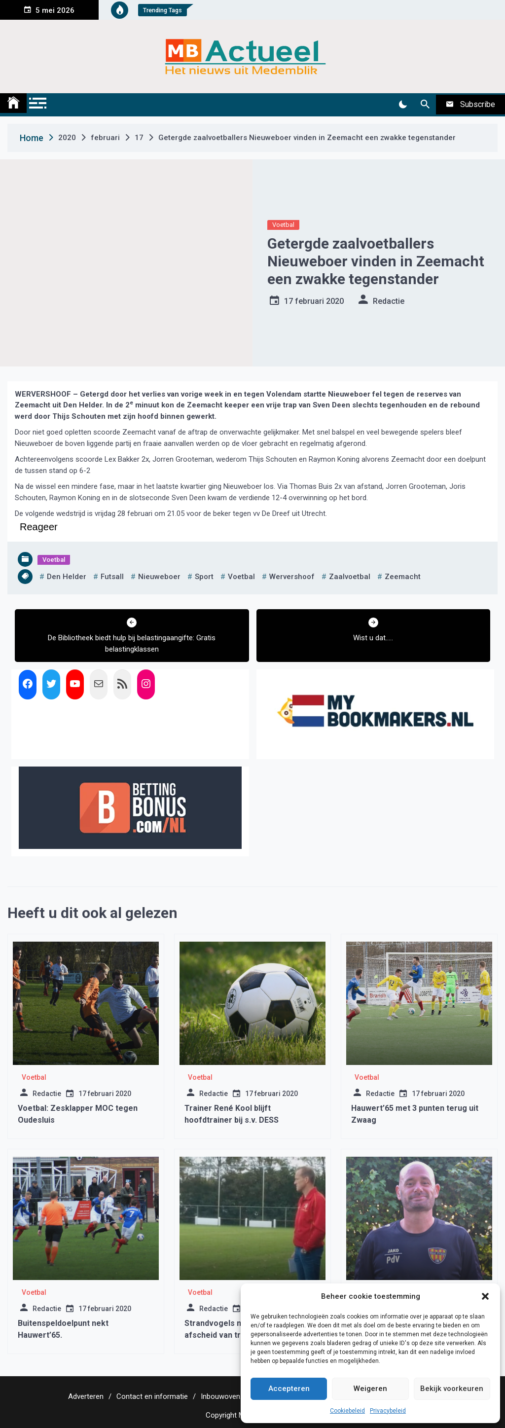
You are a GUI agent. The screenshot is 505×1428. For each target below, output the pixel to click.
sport (204, 576)
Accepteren (289, 1388)
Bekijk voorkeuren (451, 1388)
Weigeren (370, 1388)
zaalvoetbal (349, 576)
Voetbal (283, 224)
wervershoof (292, 576)
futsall (112, 576)
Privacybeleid (388, 1410)
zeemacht (403, 576)
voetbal (241, 576)
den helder (66, 576)
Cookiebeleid (347, 1410)
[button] (485, 1296)
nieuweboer (159, 576)
